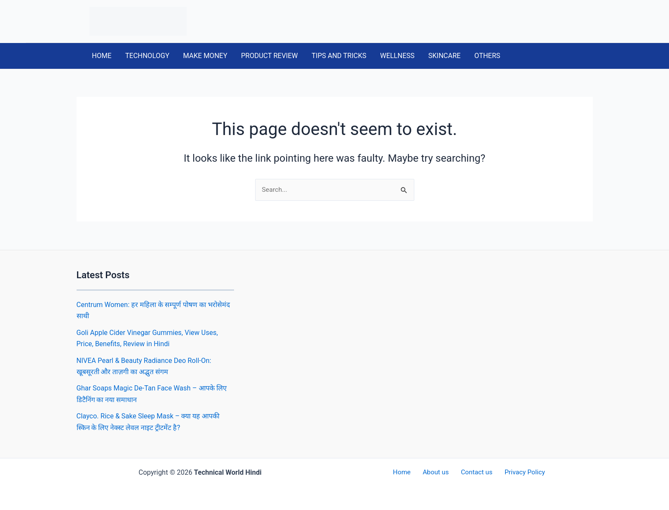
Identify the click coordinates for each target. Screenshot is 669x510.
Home (407, 472)
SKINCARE (444, 56)
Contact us (474, 472)
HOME (101, 56)
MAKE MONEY (205, 56)
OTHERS (487, 56)
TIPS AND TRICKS (338, 56)
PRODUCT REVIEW (269, 56)
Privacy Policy (519, 472)
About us (437, 472)
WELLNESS (397, 56)
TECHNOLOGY (147, 56)
